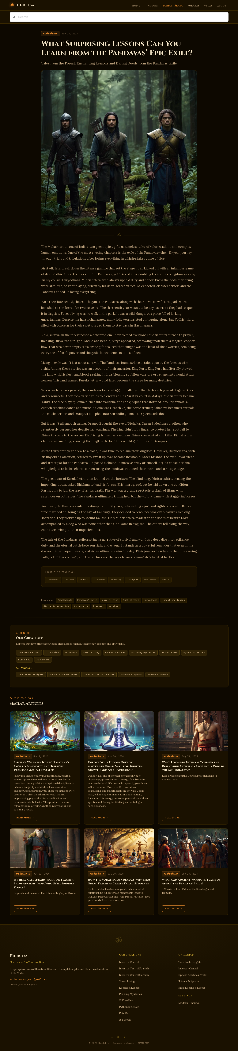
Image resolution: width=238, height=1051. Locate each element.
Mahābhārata (173, 5)
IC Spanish (52, 652)
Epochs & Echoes (115, 652)
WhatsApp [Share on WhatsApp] (116, 579)
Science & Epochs (131, 674)
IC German (71, 652)
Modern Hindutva (158, 674)
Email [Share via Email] (165, 579)
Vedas (208, 5)
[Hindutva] (22, 5)
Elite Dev (24, 659)
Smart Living (91, 652)
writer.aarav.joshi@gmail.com (28, 979)
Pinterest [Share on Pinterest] (150, 579)
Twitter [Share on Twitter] (69, 579)
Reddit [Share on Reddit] (84, 579)
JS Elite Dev (169, 652)
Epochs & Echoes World (63, 674)
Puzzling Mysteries (143, 652)
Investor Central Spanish (134, 968)
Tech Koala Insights (30, 674)
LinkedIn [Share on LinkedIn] (99, 579)
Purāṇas (193, 5)
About (221, 5)
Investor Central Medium (99, 674)
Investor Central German (134, 975)
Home (136, 5)
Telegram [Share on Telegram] (132, 579)
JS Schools (43, 659)
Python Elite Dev (194, 652)
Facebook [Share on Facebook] (53, 579)
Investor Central (29, 652)
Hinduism (152, 5)
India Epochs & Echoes (192, 987)
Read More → (25, 817)
